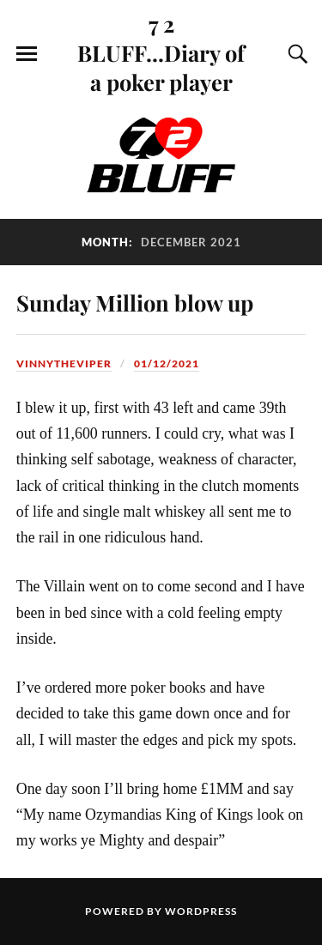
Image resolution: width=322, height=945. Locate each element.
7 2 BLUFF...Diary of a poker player (161, 52)
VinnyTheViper (64, 363)
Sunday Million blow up (134, 302)
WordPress (201, 911)
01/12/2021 (166, 363)
